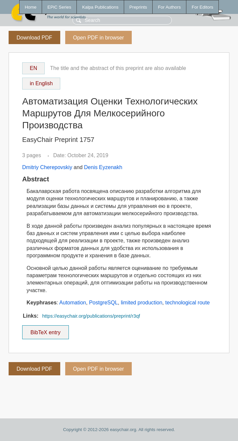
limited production (141, 302)
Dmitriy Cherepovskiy (47, 167)
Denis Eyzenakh (103, 167)
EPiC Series (59, 7)
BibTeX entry (45, 330)
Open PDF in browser (98, 37)
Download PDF (34, 37)
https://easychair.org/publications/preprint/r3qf (91, 316)
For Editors (202, 7)
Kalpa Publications (100, 7)
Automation (72, 302)
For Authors (169, 7)
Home (31, 7)
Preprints (138, 7)
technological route (187, 302)
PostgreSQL (103, 302)
